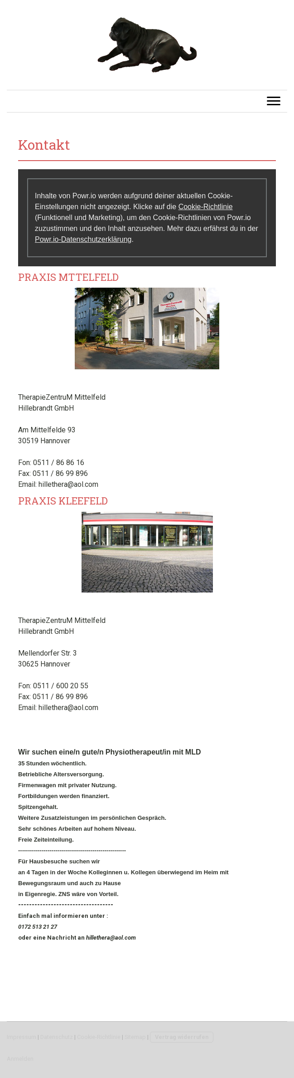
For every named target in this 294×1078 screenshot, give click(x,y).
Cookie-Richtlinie (205, 207)
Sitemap (135, 1037)
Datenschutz (56, 1037)
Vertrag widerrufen (181, 1037)
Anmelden (20, 1058)
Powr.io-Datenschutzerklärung (83, 239)
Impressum (21, 1037)
